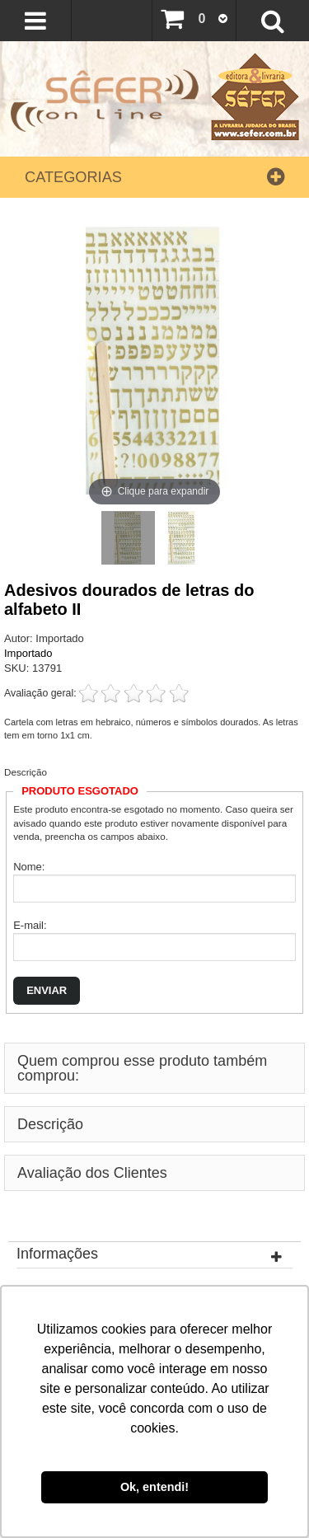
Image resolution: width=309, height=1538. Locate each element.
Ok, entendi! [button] (154, 1486)
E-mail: (29, 925)
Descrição (25, 772)
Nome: (28, 866)
